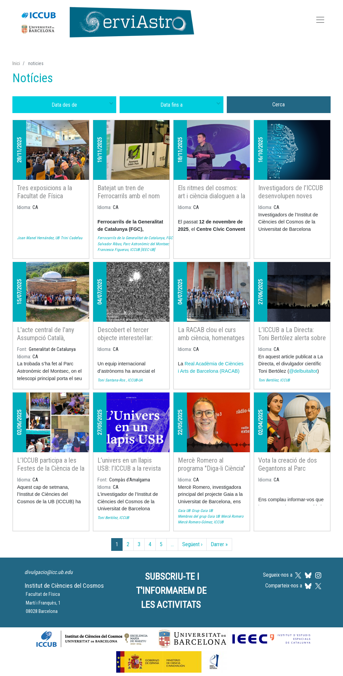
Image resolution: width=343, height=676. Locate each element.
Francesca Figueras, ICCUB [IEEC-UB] (126, 249)
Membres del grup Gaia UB (199, 516)
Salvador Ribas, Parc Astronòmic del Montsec (133, 244)
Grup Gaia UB (202, 510)
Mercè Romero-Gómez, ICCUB (200, 522)
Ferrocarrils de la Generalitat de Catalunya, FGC (135, 238)
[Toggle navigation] (320, 21)
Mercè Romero (232, 516)
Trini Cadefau (71, 238)
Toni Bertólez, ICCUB (274, 380)
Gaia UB (184, 510)
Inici (16, 63)
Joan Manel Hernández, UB (38, 238)
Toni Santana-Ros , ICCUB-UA (120, 380)
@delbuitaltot (303, 371)
